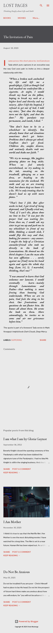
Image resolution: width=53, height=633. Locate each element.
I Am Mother (12, 522)
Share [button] (43, 340)
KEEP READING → (11, 472)
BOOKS (7, 18)
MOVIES (22, 18)
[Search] (41, 5)
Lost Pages (15, 5)
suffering (16, 340)
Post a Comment (21, 469)
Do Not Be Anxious (16, 572)
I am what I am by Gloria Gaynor (25, 439)
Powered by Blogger (26, 621)
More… (36, 18)
